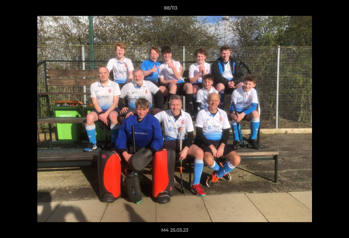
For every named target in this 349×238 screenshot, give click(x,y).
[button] (321, 10)
